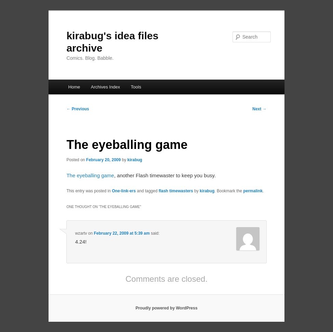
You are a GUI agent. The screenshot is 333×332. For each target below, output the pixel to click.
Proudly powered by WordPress (166, 308)
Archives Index (105, 86)
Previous (77, 109)
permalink (253, 191)
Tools (136, 86)
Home (74, 86)
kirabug (135, 159)
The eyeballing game (90, 175)
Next (259, 109)
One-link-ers (124, 191)
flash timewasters (176, 191)
